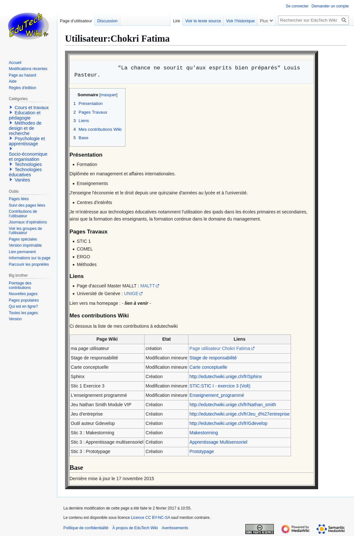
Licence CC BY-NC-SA (150, 517)
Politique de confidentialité (85, 528)
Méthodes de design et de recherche (25, 128)
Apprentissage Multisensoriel (218, 442)
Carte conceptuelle (208, 367)
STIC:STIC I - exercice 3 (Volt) (219, 385)
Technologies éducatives (25, 172)
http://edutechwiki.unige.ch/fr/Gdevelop (228, 423)
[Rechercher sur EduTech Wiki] (313, 20)
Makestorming (203, 432)
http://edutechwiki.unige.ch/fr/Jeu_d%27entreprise (239, 414)
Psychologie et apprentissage (27, 141)
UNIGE (131, 293)
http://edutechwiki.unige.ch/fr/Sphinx (225, 376)
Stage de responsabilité (213, 357)
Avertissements (175, 528)
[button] (11, 107)
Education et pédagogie (24, 115)
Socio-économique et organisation (28, 156)
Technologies (28, 164)
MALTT (147, 285)
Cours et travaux (32, 107)
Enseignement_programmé (216, 395)
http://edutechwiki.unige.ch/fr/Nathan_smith (232, 404)
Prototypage (201, 451)
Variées (22, 179)
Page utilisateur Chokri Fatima (219, 348)
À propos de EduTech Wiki (135, 528)
